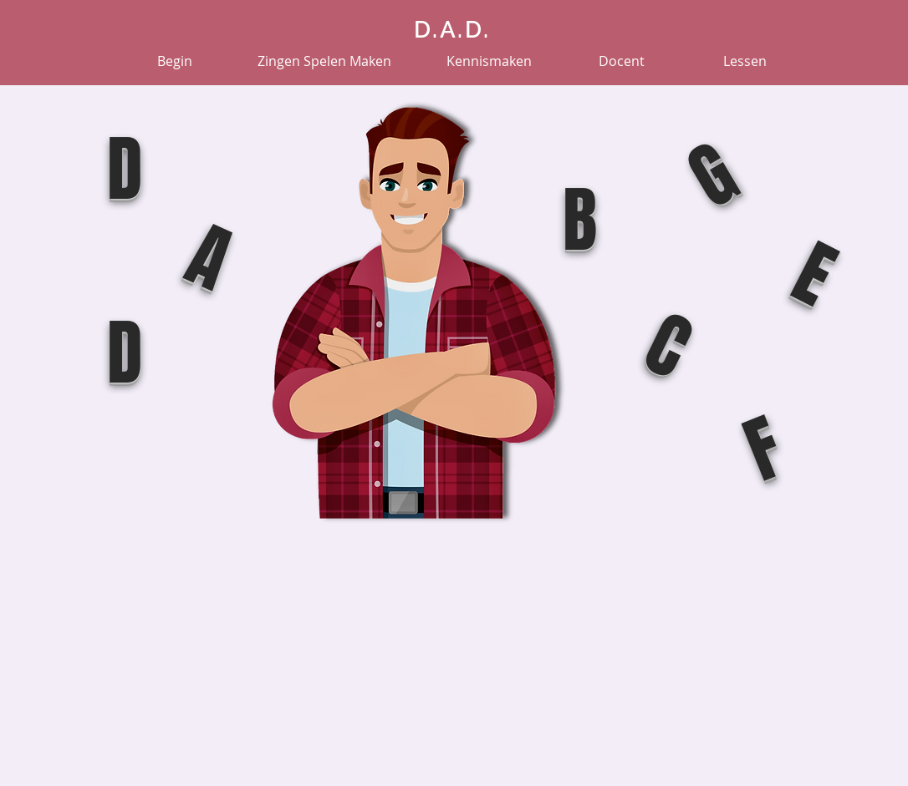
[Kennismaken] (489, 61)
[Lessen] (745, 61)
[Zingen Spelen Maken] (324, 61)
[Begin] (174, 61)
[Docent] (621, 61)
